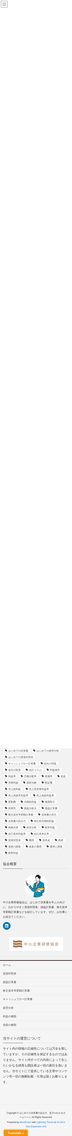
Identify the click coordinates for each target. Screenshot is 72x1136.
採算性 (12, 808)
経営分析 (31, 827)
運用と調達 (56, 846)
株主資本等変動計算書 (20, 814)
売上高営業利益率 (39, 789)
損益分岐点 (30, 808)
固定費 (48, 782)
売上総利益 (14, 789)
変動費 (12, 801)
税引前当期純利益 (44, 821)
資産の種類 (9, 1024)
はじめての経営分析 (47, 750)
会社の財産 (14, 769)
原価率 (48, 776)
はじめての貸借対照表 (20, 757)
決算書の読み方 (17, 821)
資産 (60, 840)
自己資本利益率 (17, 833)
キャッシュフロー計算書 (22, 763)
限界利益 (13, 853)
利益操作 (55, 769)
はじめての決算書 (18, 750)
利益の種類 (9, 1016)
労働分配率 (30, 776)
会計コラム (35, 769)
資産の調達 (14, 846)
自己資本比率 (41, 833)
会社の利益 (50, 763)
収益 (63, 776)
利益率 (12, 776)
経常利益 (50, 827)
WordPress (25, 1122)
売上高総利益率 (45, 795)
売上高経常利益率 (18, 795)
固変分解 (31, 782)
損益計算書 (51, 808)
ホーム (7, 965)
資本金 (46, 840)
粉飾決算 (13, 827)
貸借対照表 (14, 840)
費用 (31, 840)
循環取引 (50, 801)
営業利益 (13, 782)
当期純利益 (30, 801)
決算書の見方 (48, 814)
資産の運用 (35, 846)
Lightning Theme (45, 1122)
